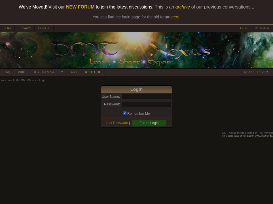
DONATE (44, 28)
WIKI (21, 72)
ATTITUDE (93, 72)
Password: (112, 104)
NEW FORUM (80, 7)
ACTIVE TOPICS (256, 72)
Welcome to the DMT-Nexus (18, 80)
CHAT (7, 28)
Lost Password (117, 123)
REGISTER (262, 28)
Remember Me (138, 114)
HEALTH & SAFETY (48, 72)
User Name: (111, 97)
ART (74, 72)
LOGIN (243, 28)
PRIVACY (24, 28)
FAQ (7, 72)
